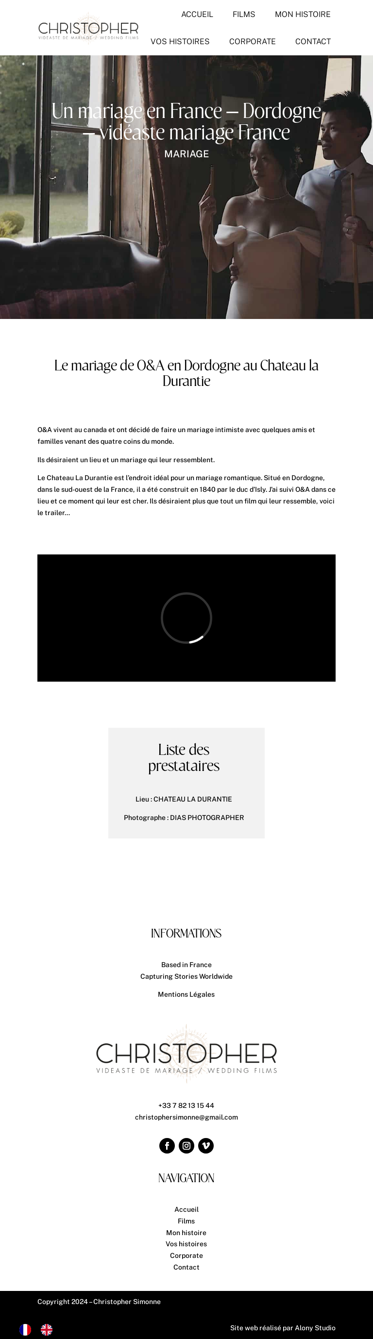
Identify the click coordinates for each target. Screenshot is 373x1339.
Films (186, 1221)
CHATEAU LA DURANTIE (192, 799)
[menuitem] (197, 14)
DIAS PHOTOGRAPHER (207, 817)
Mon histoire (186, 1233)
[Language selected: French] (40, 1330)
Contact (186, 1267)
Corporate (186, 1255)
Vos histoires (186, 1244)
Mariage (186, 154)
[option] (49, 1330)
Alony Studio (315, 1328)
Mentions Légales (186, 994)
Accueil (186, 1209)
